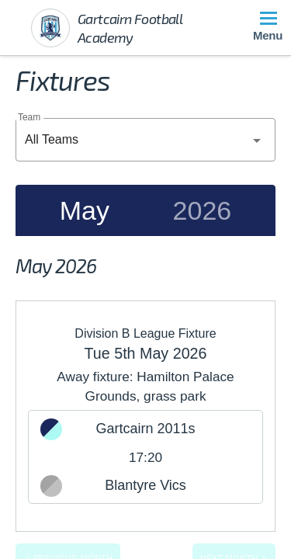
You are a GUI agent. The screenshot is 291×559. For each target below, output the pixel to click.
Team (29, 117)
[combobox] (145, 139)
